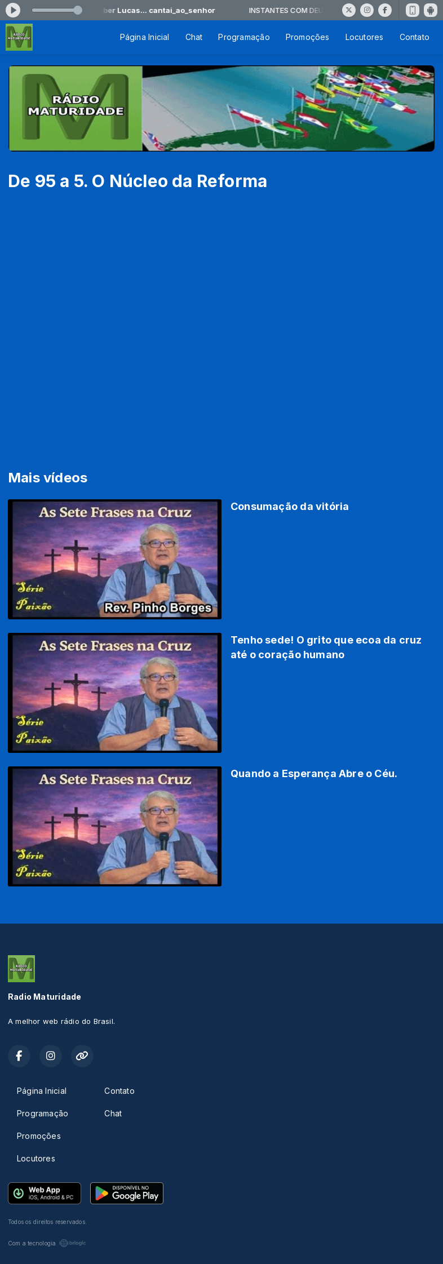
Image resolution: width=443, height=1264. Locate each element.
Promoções (308, 37)
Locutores (364, 37)
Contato (414, 37)
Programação (243, 37)
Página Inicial (145, 37)
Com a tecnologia (47, 1243)
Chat (194, 37)
